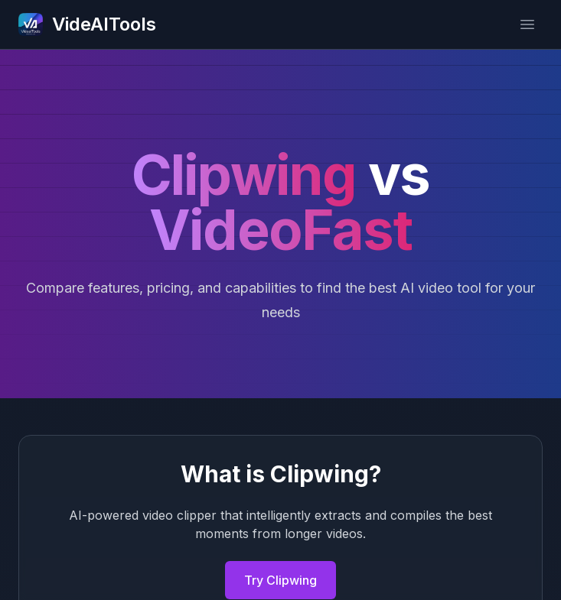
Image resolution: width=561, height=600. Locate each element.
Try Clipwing (280, 580)
